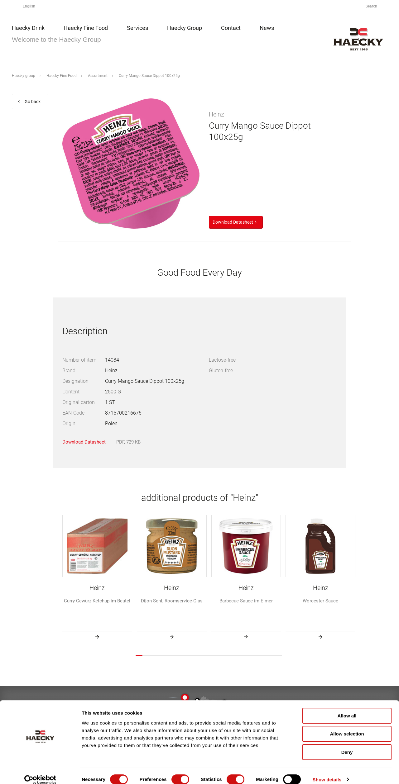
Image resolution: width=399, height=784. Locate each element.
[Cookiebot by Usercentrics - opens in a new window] (40, 772)
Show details (327, 771)
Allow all (347, 707)
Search (375, 6)
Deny (347, 744)
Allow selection (347, 726)
